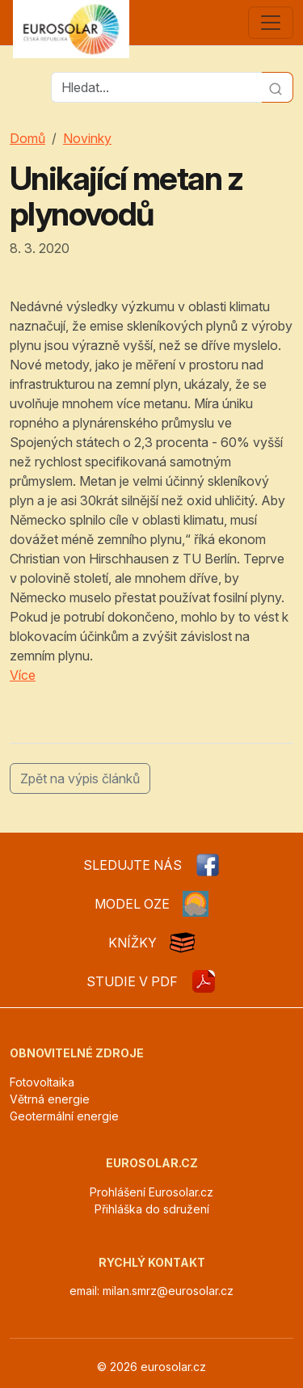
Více (23, 675)
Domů (27, 138)
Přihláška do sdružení (152, 1209)
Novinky (87, 138)
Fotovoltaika (42, 1082)
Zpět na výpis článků (80, 778)
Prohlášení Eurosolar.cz (151, 1192)
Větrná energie (50, 1099)
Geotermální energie (64, 1116)
